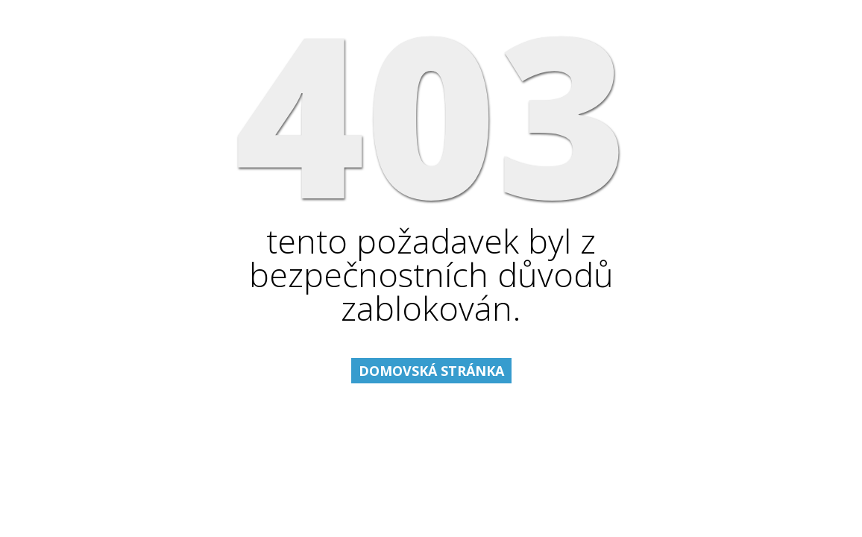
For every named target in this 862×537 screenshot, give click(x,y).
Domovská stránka (431, 371)
